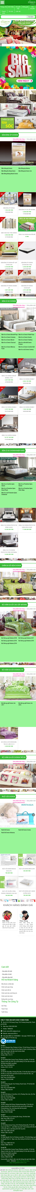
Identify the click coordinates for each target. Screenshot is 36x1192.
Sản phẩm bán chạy (19, 139)
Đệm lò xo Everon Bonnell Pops (9, 334)
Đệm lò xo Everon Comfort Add (27, 347)
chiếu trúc (26, 1173)
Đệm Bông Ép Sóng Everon (8, 171)
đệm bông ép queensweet (20, 1182)
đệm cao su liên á (12, 1175)
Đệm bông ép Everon (6, 168)
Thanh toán (4, 12)
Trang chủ (3, 7)
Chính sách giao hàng (7, 987)
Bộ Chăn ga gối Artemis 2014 (9, 643)
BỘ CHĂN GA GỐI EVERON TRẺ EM (13, 757)
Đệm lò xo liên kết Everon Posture (25, 343)
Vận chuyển (32, 7)
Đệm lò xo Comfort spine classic (7, 484)
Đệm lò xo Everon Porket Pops (26, 334)
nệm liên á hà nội (10, 1183)
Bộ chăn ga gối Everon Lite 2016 (25, 704)
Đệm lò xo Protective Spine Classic (25, 484)
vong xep (3, 1185)
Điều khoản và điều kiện (7, 984)
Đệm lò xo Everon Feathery (25, 340)
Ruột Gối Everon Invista (25, 830)
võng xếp (32, 1173)
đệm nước (19, 1173)
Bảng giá (25, 7)
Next (33, 583)
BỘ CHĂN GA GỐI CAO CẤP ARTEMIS (14, 605)
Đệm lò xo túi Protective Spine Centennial (9, 493)
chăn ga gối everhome (19, 1177)
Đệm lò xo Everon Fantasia (8, 337)
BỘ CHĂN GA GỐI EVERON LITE (12, 670)
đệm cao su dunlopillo (25, 1175)
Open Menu (2, 2)
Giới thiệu (11, 7)
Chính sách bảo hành (7, 996)
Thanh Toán (4, 1009)
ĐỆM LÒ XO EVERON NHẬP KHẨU (13, 451)
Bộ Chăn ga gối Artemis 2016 (9, 640)
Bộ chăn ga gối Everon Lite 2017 (8, 704)
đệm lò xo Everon (24, 1170)
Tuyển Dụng (4, 1012)
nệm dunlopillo (20, 1183)
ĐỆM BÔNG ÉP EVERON (10, 135)
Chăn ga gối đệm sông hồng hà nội (18, 1187)
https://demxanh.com (23, 1161)
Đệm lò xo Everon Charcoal (8, 342)
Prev (2, 583)
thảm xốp (23, 1185)
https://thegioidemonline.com (17, 1162)
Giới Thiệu (4, 1006)
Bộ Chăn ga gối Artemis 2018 (9, 638)
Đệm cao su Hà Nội (14, 1178)
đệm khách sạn (7, 1182)
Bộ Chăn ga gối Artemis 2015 (26, 640)
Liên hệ (18, 11)
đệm (11, 1180)
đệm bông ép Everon (11, 1170)
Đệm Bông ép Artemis (24, 168)
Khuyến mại (18, 7)
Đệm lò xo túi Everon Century (26, 349)
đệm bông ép (17, 1180)
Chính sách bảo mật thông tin (9, 993)
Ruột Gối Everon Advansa (8, 832)
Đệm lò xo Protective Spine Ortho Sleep (25, 489)
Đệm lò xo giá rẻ (26, 1178)
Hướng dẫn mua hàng (7, 999)
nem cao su (25, 1180)
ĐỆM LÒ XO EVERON (9, 301)
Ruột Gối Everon (5, 830)
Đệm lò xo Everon (10, 1173)
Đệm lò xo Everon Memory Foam (8, 347)
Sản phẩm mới (31, 139)
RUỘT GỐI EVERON (8, 796)
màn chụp (4, 1175)
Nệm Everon (22, 1171)
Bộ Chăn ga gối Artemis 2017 (26, 638)
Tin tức (11, 11)
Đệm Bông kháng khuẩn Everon (9, 173)
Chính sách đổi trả (6, 990)
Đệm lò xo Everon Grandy (25, 337)
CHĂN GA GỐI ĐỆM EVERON (11, 565)
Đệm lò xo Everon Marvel (7, 340)
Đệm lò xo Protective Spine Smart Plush (8, 489)
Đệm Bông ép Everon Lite (25, 171)
